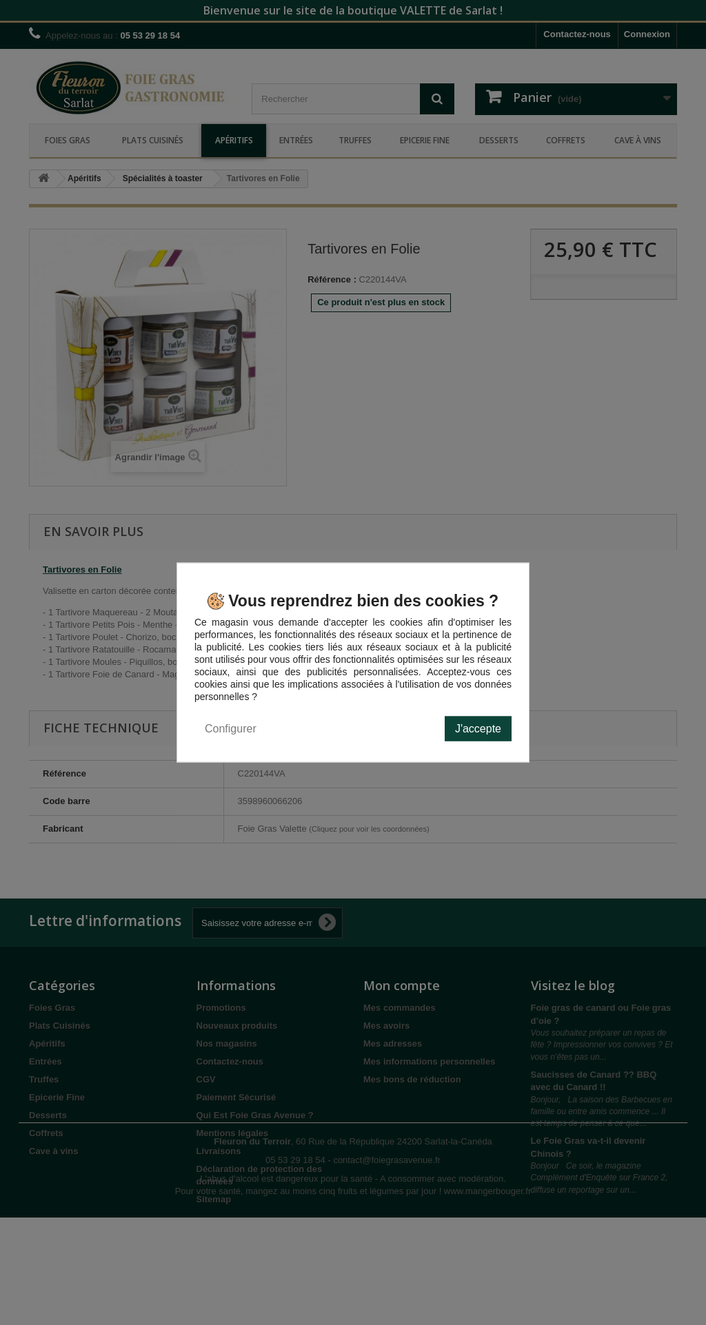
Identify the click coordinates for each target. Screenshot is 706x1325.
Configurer (230, 729)
